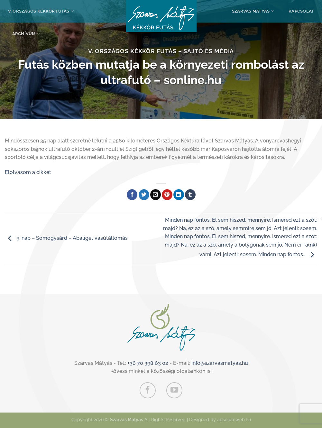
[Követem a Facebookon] (148, 390)
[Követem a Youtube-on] (174, 390)
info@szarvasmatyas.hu (219, 363)
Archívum (26, 34)
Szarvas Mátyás (253, 11)
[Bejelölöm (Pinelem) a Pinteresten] (167, 194)
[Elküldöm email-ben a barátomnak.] (155, 194)
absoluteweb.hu (234, 419)
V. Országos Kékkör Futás (41, 11)
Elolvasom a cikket (28, 172)
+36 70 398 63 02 (147, 363)
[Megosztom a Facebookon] (132, 194)
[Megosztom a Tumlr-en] (190, 194)
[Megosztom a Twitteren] (144, 194)
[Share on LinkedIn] (178, 194)
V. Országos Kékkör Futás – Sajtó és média (161, 51)
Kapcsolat (301, 11)
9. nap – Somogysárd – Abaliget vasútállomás (66, 238)
